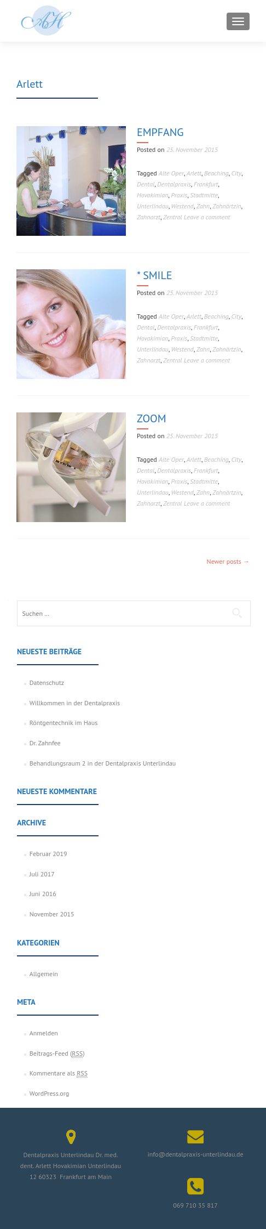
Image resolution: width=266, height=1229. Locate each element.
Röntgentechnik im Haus (64, 722)
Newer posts (228, 561)
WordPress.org (50, 1093)
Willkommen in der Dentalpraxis (75, 703)
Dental (145, 184)
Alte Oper (171, 173)
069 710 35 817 (195, 1205)
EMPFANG (160, 132)
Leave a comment (207, 217)
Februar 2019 (48, 853)
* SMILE (154, 275)
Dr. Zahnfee (45, 743)
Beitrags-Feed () (57, 1053)
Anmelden (44, 1033)
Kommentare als (59, 1073)
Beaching (216, 173)
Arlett (194, 173)
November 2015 (52, 914)
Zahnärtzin (226, 206)
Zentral (172, 217)
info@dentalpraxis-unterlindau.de (195, 1154)
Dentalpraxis (174, 184)
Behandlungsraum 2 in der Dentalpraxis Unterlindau (103, 763)
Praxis (179, 195)
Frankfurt (206, 184)
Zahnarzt (148, 217)
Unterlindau (153, 206)
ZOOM (151, 418)
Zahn (203, 206)
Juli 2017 (42, 874)
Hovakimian (152, 195)
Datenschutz (47, 682)
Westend (182, 206)
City (236, 173)
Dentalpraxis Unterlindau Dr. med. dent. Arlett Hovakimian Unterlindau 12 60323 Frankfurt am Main (70, 1166)
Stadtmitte (204, 195)
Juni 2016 (43, 894)
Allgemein (44, 974)
